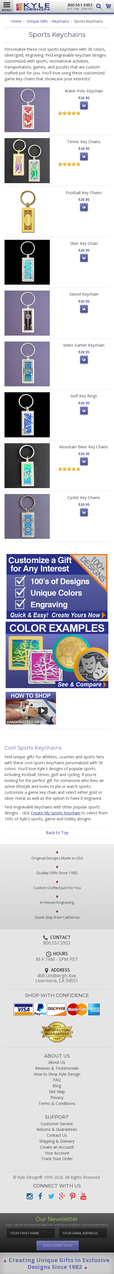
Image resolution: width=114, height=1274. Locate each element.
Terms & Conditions (56, 1103)
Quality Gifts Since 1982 (57, 871)
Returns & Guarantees (56, 1129)
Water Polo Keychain (84, 91)
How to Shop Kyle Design (57, 1074)
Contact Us (57, 1135)
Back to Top (57, 832)
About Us (56, 1062)
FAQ (57, 1080)
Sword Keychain (83, 294)
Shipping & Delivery (57, 1141)
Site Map (57, 1091)
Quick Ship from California (57, 915)
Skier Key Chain (84, 243)
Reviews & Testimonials (57, 1068)
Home (16, 21)
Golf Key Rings (83, 395)
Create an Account (57, 1147)
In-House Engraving (57, 900)
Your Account (57, 1153)
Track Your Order (57, 1158)
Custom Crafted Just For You (57, 886)
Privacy (56, 1097)
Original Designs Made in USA (57, 856)
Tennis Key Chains (83, 141)
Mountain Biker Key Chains (83, 446)
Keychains (60, 21)
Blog (57, 1086)
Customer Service (57, 1124)
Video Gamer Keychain (83, 345)
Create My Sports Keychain (55, 813)
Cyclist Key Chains (83, 497)
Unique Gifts (37, 21)
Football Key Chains (84, 192)
